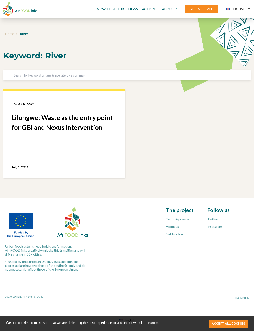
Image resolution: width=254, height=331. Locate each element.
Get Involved (175, 234)
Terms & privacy (177, 219)
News (133, 9)
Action (148, 9)
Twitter (212, 219)
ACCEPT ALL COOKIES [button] (228, 323)
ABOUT (170, 8)
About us (172, 226)
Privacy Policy (241, 297)
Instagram (214, 226)
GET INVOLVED (201, 9)
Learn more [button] (154, 323)
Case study (24, 103)
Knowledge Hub (109, 9)
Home (9, 34)
